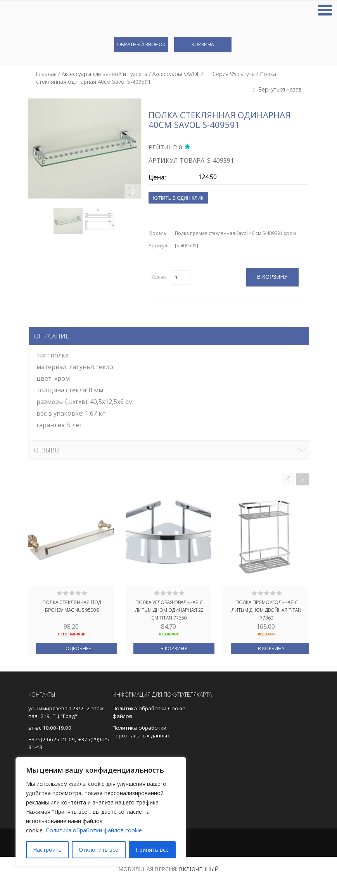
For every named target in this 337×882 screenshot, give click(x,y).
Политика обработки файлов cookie (94, 830)
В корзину (174, 648)
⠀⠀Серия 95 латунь (230, 74)
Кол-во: (159, 277)
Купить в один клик (178, 198)
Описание (51, 336)
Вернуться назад (279, 89)
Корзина (203, 44)
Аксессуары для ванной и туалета (104, 74)
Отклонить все (98, 849)
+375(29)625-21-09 (51, 739)
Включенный (199, 869)
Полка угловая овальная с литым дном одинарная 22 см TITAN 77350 (169, 609)
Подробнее (76, 648)
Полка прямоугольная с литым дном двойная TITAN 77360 (266, 609)
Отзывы (47, 450)
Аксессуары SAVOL (176, 74)
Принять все (152, 849)
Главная (46, 74)
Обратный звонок (141, 44)
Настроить (47, 849)
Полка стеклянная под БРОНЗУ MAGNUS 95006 (71, 606)
